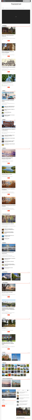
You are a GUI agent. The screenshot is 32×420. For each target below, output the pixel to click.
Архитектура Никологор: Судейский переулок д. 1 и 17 (9, 258)
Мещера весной (6, 238)
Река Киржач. (4, 327)
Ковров (3, 119)
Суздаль (4, 148)
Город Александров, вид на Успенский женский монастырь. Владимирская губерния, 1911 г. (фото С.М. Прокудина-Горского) (8, 309)
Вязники (4, 242)
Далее (8, 40)
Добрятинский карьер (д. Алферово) (8, 223)
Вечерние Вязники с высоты (8, 267)
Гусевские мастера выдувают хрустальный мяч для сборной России (9, 232)
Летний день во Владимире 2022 (7, 82)
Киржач (3, 318)
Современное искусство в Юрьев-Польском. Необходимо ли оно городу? (14, 8)
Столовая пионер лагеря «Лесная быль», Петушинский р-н (24, 398)
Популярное (18, 390)
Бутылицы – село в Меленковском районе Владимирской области (24, 401)
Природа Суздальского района (7, 174)
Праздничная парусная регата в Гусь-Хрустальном (9, 235)
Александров (5, 282)
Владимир (4, 25)
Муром (3, 90)
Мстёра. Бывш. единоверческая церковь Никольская (23, 392)
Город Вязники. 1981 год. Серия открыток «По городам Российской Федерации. (9, 265)
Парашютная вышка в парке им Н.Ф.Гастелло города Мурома (23, 404)
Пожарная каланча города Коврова (9, 138)
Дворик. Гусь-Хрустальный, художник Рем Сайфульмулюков (9, 229)
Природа (4, 362)
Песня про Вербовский (7, 112)
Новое (23, 390)
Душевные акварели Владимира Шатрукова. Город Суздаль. (7, 158)
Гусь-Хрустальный (6, 214)
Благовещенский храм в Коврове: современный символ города (9, 141)
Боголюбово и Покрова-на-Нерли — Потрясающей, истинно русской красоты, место (16, 279)
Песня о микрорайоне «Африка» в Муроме (9, 109)
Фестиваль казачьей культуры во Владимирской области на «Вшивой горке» (8, 343)
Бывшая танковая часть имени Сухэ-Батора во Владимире (8, 52)
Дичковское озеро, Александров (7, 292)
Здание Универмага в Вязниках (9, 261)
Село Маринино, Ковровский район (9, 143)
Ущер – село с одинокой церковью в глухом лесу (23, 414)
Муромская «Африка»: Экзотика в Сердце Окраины (9, 115)
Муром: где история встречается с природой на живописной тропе (9, 106)
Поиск (3, 405)
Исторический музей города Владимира (8, 67)
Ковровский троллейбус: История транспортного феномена (9, 135)
